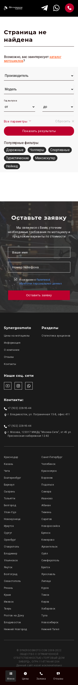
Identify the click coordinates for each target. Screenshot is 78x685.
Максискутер (45, 158)
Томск (45, 594)
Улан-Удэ (10, 512)
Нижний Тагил (50, 629)
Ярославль (48, 574)
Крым (7, 594)
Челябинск (48, 464)
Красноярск (49, 470)
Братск (45, 567)
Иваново (47, 498)
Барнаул (9, 484)
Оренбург (10, 539)
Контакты (10, 364)
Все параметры (18, 121)
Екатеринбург (12, 477)
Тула (44, 615)
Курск (45, 588)
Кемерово (47, 539)
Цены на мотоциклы (17, 335)
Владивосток (12, 622)
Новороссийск (50, 526)
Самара (46, 491)
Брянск (45, 532)
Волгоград (10, 574)
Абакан (46, 505)
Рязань (8, 588)
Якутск (8, 567)
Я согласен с (40, 281)
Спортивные (60, 150)
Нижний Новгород (15, 629)
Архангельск (49, 546)
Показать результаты (39, 131)
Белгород (10, 505)
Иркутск (9, 526)
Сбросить (64, 121)
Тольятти (9, 498)
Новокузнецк (12, 519)
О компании (11, 349)
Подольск (47, 484)
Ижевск (9, 601)
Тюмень (46, 512)
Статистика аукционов (56, 335)
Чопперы (37, 150)
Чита (7, 470)
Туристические (17, 158)
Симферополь (50, 560)
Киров (45, 601)
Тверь (7, 608)
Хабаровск (48, 608)
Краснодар (11, 457)
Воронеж (47, 477)
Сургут (8, 532)
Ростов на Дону (14, 615)
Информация (12, 342)
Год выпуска (10, 101)
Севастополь (12, 581)
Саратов (46, 519)
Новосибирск (49, 622)
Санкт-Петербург (51, 457)
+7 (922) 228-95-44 (19, 408)
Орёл (44, 553)
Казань (8, 464)
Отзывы (9, 357)
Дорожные (15, 150)
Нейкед (12, 166)
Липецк (46, 581)
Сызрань (9, 491)
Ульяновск (11, 560)
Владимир (10, 553)
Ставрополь (11, 546)
